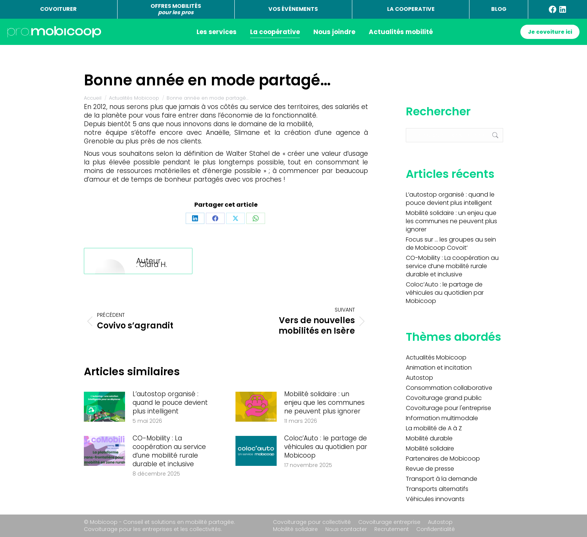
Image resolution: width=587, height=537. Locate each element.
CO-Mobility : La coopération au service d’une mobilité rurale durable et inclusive (169, 451)
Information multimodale (442, 418)
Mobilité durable (429, 438)
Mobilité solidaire (430, 449)
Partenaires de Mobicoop (443, 459)
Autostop (419, 378)
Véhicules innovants (435, 499)
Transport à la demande (441, 479)
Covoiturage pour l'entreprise (448, 408)
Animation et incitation (439, 368)
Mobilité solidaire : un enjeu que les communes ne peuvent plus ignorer (324, 403)
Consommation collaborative (449, 388)
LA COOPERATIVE (411, 9)
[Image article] (104, 407)
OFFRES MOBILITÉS (175, 9)
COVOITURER (58, 9)
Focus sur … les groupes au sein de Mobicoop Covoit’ (451, 244)
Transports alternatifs (437, 489)
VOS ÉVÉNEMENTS (293, 9)
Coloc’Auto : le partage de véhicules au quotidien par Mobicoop (325, 447)
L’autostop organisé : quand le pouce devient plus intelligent (170, 403)
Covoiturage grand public (444, 398)
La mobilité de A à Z (434, 428)
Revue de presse (430, 469)
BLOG (499, 9)
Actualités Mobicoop (436, 358)
